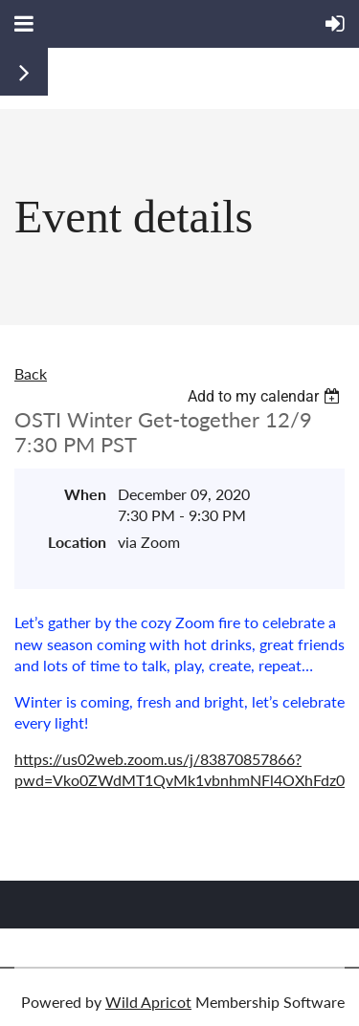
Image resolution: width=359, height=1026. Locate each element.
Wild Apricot (148, 1002)
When (85, 494)
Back (30, 373)
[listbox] (266, 396)
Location (77, 542)
